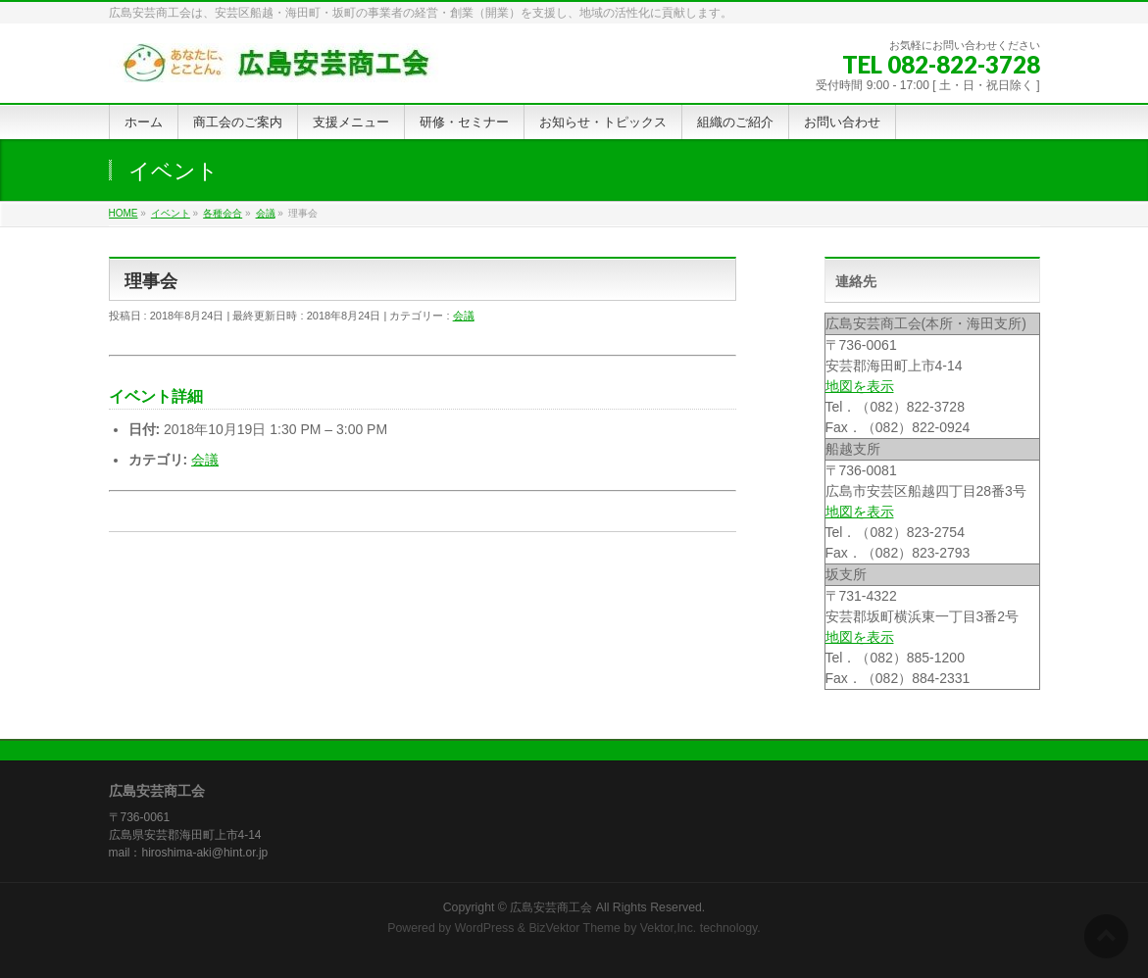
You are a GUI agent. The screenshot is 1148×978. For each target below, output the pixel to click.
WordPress (485, 928)
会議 (463, 315)
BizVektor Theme (574, 928)
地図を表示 (859, 386)
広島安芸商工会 (551, 907)
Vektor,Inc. (668, 928)
